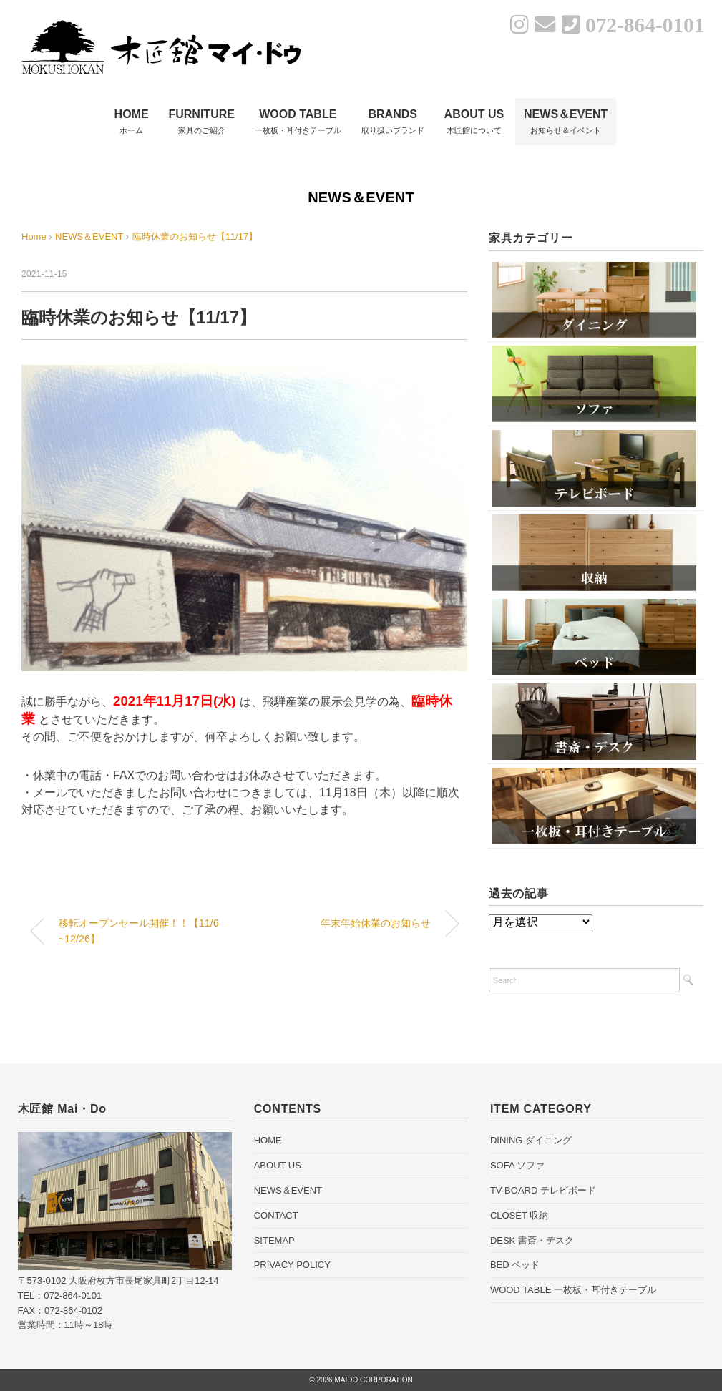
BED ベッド (515, 1264)
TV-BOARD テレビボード (543, 1190)
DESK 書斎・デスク (532, 1240)
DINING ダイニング (531, 1140)
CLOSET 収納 (519, 1215)
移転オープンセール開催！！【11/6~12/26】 (139, 931)
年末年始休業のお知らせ (376, 923)
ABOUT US (277, 1165)
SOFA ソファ (517, 1165)
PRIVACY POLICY (292, 1264)
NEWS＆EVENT (361, 197)
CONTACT (276, 1215)
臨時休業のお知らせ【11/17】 (195, 236)
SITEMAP (274, 1240)
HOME (268, 1140)
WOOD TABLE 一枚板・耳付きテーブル (573, 1289)
